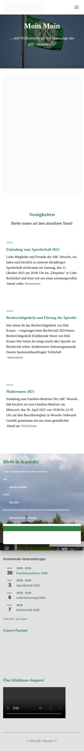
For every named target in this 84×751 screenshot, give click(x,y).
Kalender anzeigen (15, 619)
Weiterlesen (32, 283)
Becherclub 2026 (28, 610)
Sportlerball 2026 (28, 585)
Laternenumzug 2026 (30, 597)
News (9, 242)
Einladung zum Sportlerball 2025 (32, 249)
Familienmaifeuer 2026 (32, 573)
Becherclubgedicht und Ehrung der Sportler (41, 318)
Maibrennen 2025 (20, 391)
